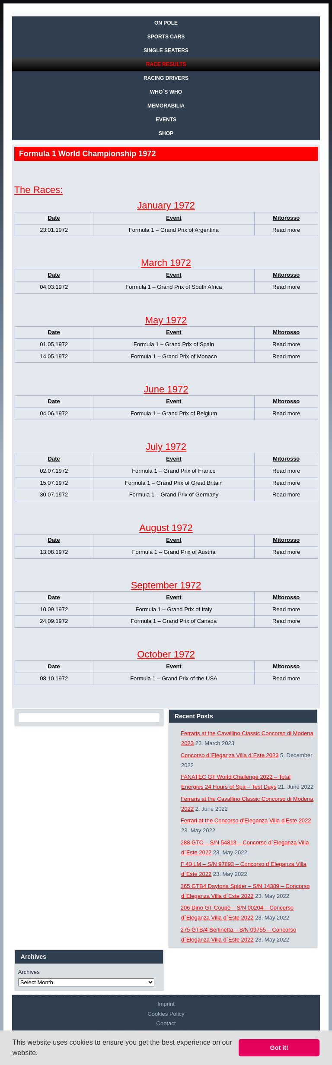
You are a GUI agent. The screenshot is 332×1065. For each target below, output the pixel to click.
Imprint (166, 1004)
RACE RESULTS (166, 64)
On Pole (166, 23)
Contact (166, 1023)
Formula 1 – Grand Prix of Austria (174, 552)
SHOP (166, 133)
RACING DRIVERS (166, 78)
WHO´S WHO (166, 92)
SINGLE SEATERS (166, 50)
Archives (29, 972)
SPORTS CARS (166, 37)
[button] (41, 1053)
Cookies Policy (165, 1014)
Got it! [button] (279, 1047)
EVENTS (166, 120)
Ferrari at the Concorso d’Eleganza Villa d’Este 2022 (246, 820)
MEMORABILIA (166, 106)
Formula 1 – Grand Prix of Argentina (174, 230)
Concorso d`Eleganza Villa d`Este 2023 (230, 755)
